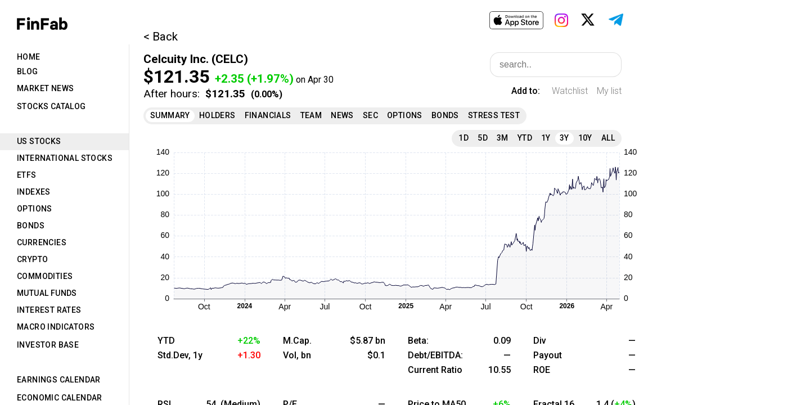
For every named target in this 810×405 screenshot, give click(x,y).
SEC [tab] (370, 115)
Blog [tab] (27, 71)
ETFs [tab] (27, 174)
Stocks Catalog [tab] (51, 106)
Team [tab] (311, 115)
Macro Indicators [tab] (55, 326)
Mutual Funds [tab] (47, 293)
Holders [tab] (217, 115)
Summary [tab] (170, 115)
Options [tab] (34, 208)
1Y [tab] (546, 137)
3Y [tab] (564, 137)
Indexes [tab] (34, 191)
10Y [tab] (585, 137)
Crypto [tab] (32, 259)
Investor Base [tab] (48, 344)
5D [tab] (483, 137)
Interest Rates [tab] (49, 309)
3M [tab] (502, 137)
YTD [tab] (525, 137)
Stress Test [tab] (494, 115)
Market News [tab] (45, 88)
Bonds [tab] (30, 225)
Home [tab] (28, 56)
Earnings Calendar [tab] (59, 379)
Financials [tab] (268, 115)
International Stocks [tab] (64, 158)
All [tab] (608, 137)
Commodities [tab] (45, 276)
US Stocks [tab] (39, 141)
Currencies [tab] (41, 242)
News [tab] (342, 115)
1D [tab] (463, 137)
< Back (160, 36)
